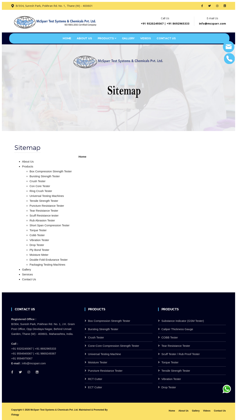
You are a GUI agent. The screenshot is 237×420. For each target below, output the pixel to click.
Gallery (128, 38)
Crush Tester (38, 181)
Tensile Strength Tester (44, 200)
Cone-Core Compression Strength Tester (113, 345)
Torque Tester (38, 230)
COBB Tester (170, 337)
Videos (145, 38)
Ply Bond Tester (39, 249)
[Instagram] (29, 372)
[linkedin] (37, 372)
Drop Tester (37, 245)
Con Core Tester (40, 186)
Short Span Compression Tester (49, 225)
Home (67, 38)
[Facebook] (12, 372)
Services (27, 274)
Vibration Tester (39, 240)
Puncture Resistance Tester (47, 205)
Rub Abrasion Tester (42, 220)
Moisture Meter (39, 254)
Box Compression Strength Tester (51, 171)
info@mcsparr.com (212, 23)
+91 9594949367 (22, 353)
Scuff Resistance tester (44, 215)
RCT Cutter (95, 379)
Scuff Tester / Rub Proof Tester (181, 354)
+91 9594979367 (22, 358)
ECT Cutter (95, 387)
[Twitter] (20, 372)
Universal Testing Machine (104, 354)
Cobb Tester (37, 235)
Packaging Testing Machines (47, 264)
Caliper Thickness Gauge (177, 329)
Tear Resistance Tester (44, 210)
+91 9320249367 (152, 23)
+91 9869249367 (45, 353)
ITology (15, 414)
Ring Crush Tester (41, 191)
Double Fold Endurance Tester (49, 259)
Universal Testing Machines (47, 195)
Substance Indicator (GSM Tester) (183, 320)
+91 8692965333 (178, 23)
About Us (84, 38)
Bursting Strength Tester (45, 176)
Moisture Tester (97, 362)
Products (107, 38)
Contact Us (166, 38)
